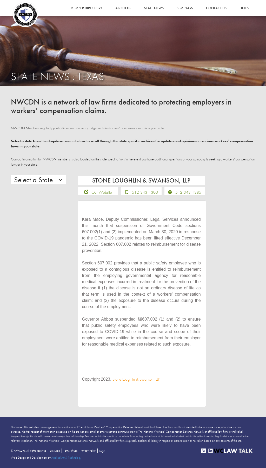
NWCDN (25, 14)
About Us (123, 8)
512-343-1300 (145, 192)
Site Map (55, 451)
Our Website (101, 192)
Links (244, 8)
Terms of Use (70, 451)
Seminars (185, 8)
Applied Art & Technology (66, 458)
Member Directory (86, 8)
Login (102, 451)
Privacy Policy (88, 451)
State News (154, 8)
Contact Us (216, 8)
